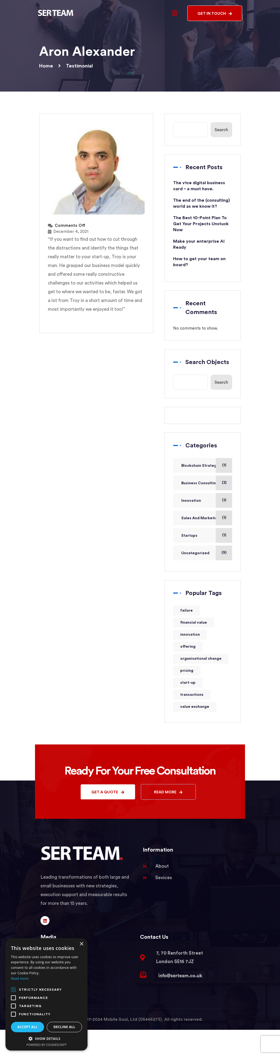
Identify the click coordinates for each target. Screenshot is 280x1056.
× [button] (81, 944)
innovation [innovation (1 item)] (190, 634)
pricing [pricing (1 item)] (186, 671)
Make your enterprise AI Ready (198, 244)
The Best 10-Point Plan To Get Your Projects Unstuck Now (201, 224)
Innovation (191, 501)
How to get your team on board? (199, 262)
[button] (174, 13)
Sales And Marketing (200, 518)
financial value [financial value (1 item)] (193, 622)
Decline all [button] (64, 1027)
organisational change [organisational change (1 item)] (200, 659)
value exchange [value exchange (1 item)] (194, 707)
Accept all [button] (28, 1027)
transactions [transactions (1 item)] (191, 695)
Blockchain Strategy (200, 466)
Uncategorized (195, 553)
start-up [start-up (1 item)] (188, 683)
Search (221, 130)
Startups (189, 536)
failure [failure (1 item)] (186, 610)
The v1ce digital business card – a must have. (199, 186)
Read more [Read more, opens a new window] (19, 978)
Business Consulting (199, 483)
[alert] (46, 994)
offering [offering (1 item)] (188, 647)
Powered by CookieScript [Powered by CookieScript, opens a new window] (47, 1045)
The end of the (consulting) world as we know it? (201, 203)
